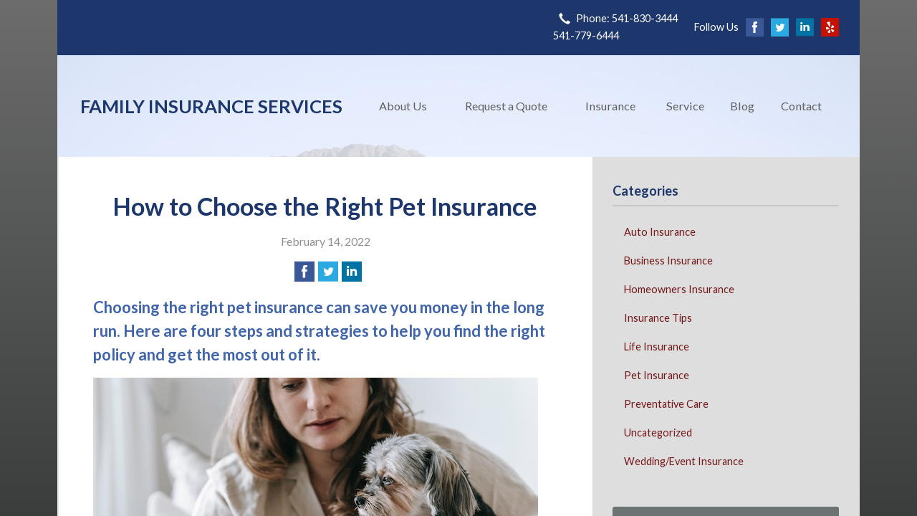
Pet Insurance (656, 375)
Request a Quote (506, 106)
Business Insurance (668, 260)
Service (685, 106)
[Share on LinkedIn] (352, 272)
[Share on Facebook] (304, 272)
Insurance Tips (658, 318)
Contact (801, 106)
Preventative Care (666, 404)
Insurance (610, 106)
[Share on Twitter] (328, 272)
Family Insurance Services (211, 106)
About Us (403, 106)
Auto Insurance (660, 232)
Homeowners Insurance (679, 289)
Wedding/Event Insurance (684, 461)
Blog (742, 106)
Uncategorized (658, 432)
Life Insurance (656, 346)
